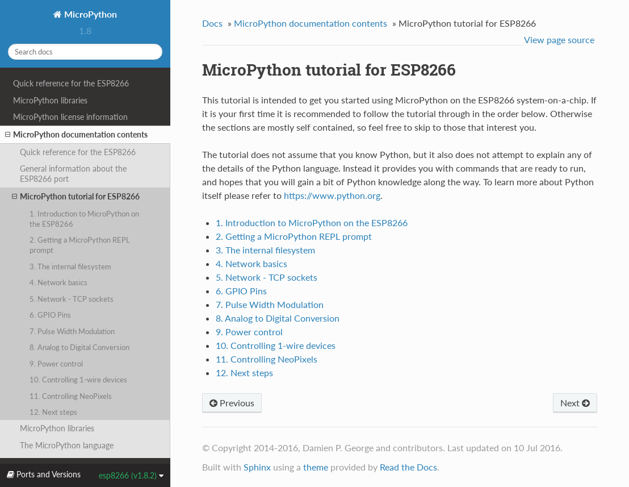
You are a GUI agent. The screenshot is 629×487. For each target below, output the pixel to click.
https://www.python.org (332, 195)
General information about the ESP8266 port (73, 174)
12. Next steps (53, 412)
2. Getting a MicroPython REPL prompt (80, 245)
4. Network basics (58, 282)
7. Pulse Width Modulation (72, 331)
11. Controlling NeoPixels (71, 396)
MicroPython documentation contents (76, 135)
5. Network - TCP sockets (72, 298)
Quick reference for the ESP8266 (71, 83)
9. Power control (56, 363)
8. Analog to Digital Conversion (79, 347)
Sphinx (257, 466)
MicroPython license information (70, 117)
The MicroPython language (67, 445)
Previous (231, 402)
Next (575, 402)
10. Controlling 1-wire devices (78, 379)
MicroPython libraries (50, 100)
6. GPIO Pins (50, 314)
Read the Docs (408, 466)
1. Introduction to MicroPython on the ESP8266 (84, 218)
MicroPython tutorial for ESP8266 (76, 197)
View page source (559, 39)
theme (315, 466)
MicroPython (89, 14)
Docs (212, 23)
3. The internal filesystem (70, 266)
